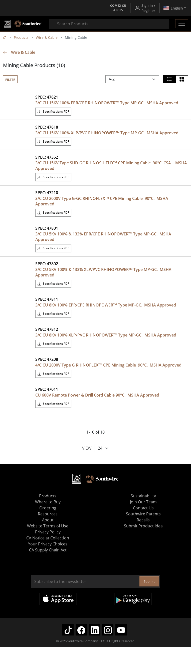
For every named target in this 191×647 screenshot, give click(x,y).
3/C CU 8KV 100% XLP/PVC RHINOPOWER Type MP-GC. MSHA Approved (105, 335)
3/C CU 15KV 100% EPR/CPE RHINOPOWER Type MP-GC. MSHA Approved (106, 103)
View (87, 448)
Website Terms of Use (47, 526)
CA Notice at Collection (47, 538)
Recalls (143, 520)
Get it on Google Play (132, 599)
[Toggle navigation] (181, 23)
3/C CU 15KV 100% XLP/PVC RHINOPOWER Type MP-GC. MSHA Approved (106, 133)
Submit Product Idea (143, 526)
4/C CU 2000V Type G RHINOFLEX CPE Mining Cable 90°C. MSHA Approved (108, 365)
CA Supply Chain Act (48, 550)
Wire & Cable (47, 37)
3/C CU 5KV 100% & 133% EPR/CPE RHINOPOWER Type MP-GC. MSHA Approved (103, 236)
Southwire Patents (143, 514)
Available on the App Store (58, 599)
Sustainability (143, 496)
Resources (48, 514)
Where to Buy (48, 502)
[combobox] (109, 24)
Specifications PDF (53, 111)
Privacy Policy (48, 532)
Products (21, 37)
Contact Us (143, 508)
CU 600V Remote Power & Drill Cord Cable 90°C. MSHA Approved (97, 395)
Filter (10, 79)
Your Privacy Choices (47, 544)
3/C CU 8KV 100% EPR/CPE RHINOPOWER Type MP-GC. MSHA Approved (105, 305)
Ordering (47, 508)
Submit (149, 581)
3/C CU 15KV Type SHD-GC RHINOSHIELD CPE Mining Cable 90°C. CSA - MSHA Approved (111, 165)
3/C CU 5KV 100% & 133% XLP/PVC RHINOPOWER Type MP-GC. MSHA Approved (103, 272)
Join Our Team (143, 502)
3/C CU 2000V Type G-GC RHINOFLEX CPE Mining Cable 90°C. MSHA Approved (102, 201)
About (48, 520)
